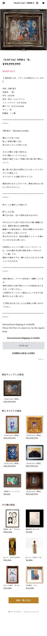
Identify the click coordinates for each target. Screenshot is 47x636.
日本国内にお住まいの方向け (23, 353)
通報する (41, 359)
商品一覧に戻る (23, 600)
